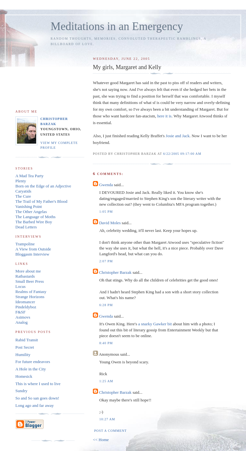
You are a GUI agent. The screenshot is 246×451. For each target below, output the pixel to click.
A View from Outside (33, 249)
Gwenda (106, 184)
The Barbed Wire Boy (33, 221)
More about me (28, 271)
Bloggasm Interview (32, 254)
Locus (20, 286)
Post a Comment (110, 430)
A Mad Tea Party (29, 175)
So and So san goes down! (37, 398)
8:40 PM (106, 343)
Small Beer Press (29, 281)
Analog (21, 322)
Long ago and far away (34, 405)
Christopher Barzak (115, 272)
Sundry (21, 390)
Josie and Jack (177, 135)
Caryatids (23, 191)
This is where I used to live (38, 383)
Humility (22, 354)
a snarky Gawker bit (155, 323)
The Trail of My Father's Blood (41, 201)
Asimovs (22, 317)
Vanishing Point (28, 206)
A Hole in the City (30, 369)
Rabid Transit (26, 339)
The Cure (23, 196)
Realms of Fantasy (30, 291)
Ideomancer (25, 301)
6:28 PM (106, 305)
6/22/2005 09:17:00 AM (182, 153)
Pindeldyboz (25, 307)
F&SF (20, 312)
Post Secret (24, 347)
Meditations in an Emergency (117, 26)
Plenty (20, 180)
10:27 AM (107, 419)
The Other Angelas (31, 211)
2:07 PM (106, 261)
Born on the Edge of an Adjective (43, 186)
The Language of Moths (35, 216)
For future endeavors (32, 361)
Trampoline (25, 243)
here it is (163, 116)
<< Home (101, 439)
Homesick (23, 376)
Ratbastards (25, 276)
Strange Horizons (30, 296)
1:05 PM (106, 211)
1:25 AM (106, 381)
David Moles (110, 222)
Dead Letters (26, 227)
